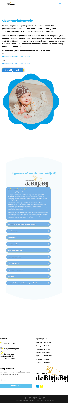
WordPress (50, 400)
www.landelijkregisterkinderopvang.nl (16, 56)
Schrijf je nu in (12, 70)
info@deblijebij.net (9, 349)
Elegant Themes (29, 400)
